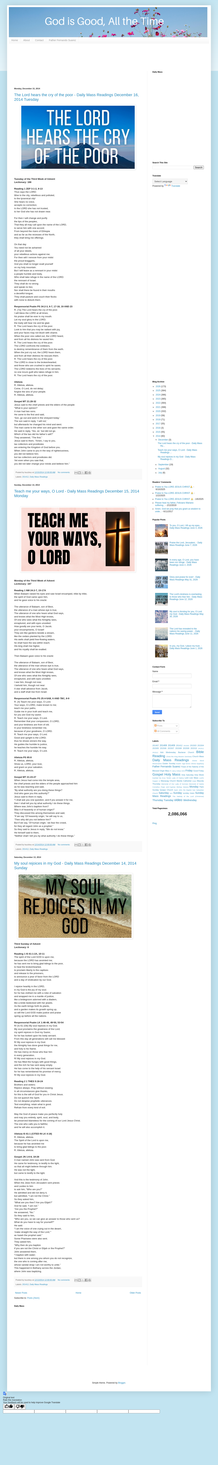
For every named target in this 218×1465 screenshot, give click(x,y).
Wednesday (190, 800)
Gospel (157, 774)
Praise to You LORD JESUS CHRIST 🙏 (174, 493)
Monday (194, 786)
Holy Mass (172, 774)
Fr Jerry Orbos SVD (177, 771)
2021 (158, 407)
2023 (158, 399)
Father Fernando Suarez (62, 40)
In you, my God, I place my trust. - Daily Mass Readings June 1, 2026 (186, 647)
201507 (171, 748)
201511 (201, 748)
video (178, 800)
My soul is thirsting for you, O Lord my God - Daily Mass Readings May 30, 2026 (186, 614)
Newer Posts (21, 1293)
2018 (158, 419)
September (163, 464)
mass (194, 781)
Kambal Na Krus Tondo (161, 778)
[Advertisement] (78, 57)
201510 (194, 748)
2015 (158, 432)
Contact (39, 40)
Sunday (177, 792)
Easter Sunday (169, 763)
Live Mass (193, 778)
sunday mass (188, 793)
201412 (25, 477)
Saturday (164, 792)
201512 (155, 752)
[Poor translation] (20, 1407)
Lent (186, 778)
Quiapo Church (166, 790)
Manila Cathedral (184, 781)
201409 (171, 745)
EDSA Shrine (191, 764)
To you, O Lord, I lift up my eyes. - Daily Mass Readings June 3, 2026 (186, 526)
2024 (158, 395)
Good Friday (198, 771)
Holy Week (199, 775)
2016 (158, 428)
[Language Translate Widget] (170, 181)
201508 (178, 748)
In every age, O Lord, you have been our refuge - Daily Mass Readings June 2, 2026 (184, 562)
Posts (158, 726)
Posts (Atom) (33, 1298)
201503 (193, 745)
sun (171, 793)
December (163, 440)
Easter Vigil (180, 764)
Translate (172, 186)
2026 (158, 386)
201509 (186, 748)
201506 (163, 748)
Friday (188, 770)
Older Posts (135, 1293)
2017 (158, 423)
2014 (158, 436)
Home (14, 40)
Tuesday (169, 800)
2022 (158, 403)
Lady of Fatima (178, 778)
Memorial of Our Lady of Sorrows (174, 784)
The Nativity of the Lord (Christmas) (188, 796)
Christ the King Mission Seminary (179, 756)
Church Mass (198, 756)
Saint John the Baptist (182, 790)
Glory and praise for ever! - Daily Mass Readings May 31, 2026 (185, 578)
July (160, 472)
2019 (158, 415)
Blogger (121, 1383)
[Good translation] (8, 1407)
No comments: (64, 472)
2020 (158, 411)
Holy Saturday (187, 775)
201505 (155, 748)
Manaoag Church (168, 781)
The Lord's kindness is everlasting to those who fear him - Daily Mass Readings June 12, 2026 (186, 597)
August (162, 468)
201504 (200, 745)
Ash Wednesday (168, 752)
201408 (163, 745)
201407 (155, 745)
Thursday (157, 800)
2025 (158, 390)
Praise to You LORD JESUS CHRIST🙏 (174, 487)
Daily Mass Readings (39, 477)
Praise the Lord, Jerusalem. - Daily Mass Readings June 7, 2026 (186, 543)
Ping (154, 823)
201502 (186, 745)
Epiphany (200, 764)
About (26, 40)
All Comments (162, 731)
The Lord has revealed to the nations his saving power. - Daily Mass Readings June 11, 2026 (185, 631)
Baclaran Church (186, 752)
